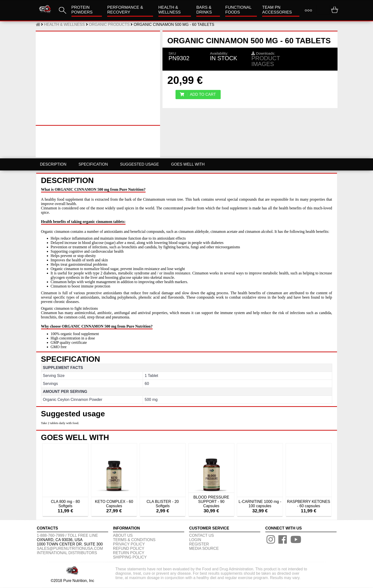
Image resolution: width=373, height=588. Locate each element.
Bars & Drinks (204, 10)
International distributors (67, 553)
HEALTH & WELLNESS (169, 10)
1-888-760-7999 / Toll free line (67, 535)
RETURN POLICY (128, 553)
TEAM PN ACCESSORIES (277, 10)
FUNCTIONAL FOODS (238, 10)
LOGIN (195, 540)
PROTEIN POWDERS (82, 10)
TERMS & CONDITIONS (134, 540)
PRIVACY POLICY (129, 544)
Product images (265, 61)
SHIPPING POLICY (130, 557)
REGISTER (199, 544)
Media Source (204, 548)
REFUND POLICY (128, 548)
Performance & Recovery (125, 10)
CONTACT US (201, 535)
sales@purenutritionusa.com (70, 548)
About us (123, 535)
